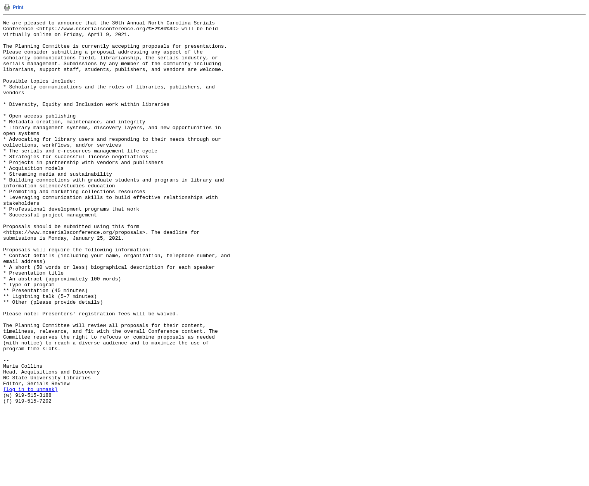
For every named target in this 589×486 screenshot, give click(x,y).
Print (18, 7)
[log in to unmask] (30, 463)
